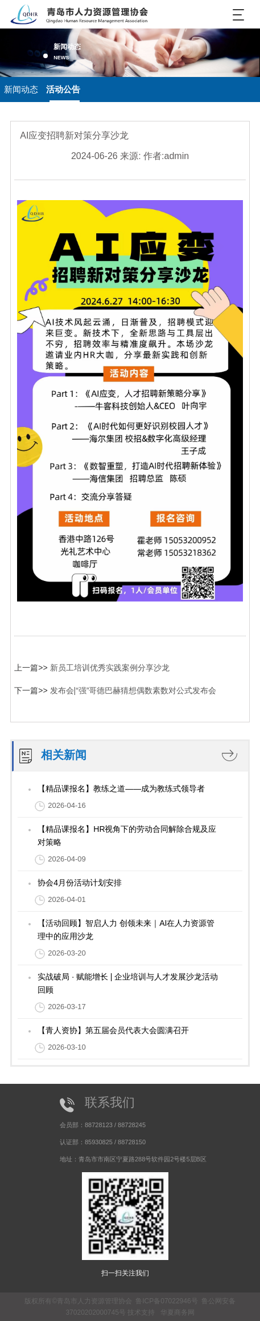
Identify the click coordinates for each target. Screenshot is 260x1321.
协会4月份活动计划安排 (80, 882)
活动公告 (63, 89)
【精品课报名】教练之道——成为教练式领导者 (121, 788)
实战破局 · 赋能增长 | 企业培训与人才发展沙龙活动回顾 (128, 983)
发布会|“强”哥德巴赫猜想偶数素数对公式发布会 (133, 690)
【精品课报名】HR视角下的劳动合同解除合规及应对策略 (127, 835)
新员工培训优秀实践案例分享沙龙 (110, 667)
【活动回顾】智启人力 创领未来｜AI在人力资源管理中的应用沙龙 (126, 929)
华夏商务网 (177, 1312)
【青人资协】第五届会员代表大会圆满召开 (113, 1030)
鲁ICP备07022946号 (166, 1301)
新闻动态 (21, 89)
